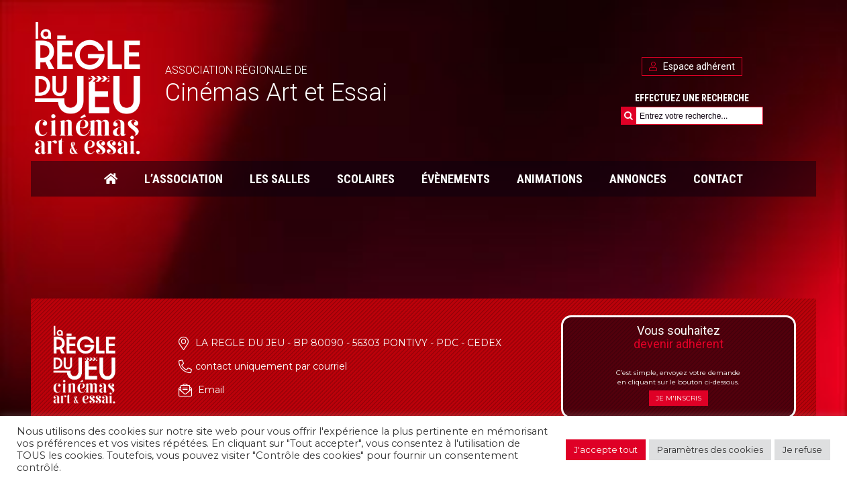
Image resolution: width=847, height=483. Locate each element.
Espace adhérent (692, 66)
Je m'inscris (678, 398)
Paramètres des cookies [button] (710, 449)
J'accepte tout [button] (606, 449)
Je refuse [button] (802, 449)
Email (211, 390)
